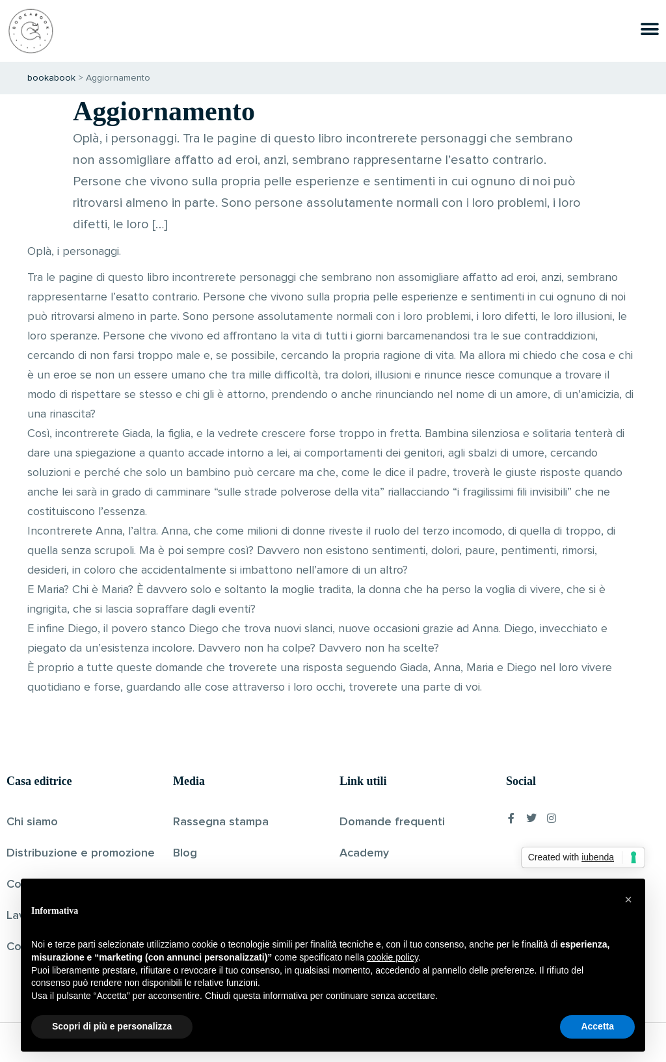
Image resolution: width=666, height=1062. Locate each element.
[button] (628, 899)
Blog (185, 853)
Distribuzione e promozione (81, 853)
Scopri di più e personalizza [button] (112, 1026)
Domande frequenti (392, 822)
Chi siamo (32, 822)
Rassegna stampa (221, 822)
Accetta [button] (597, 1026)
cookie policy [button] (392, 957)
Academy (364, 853)
